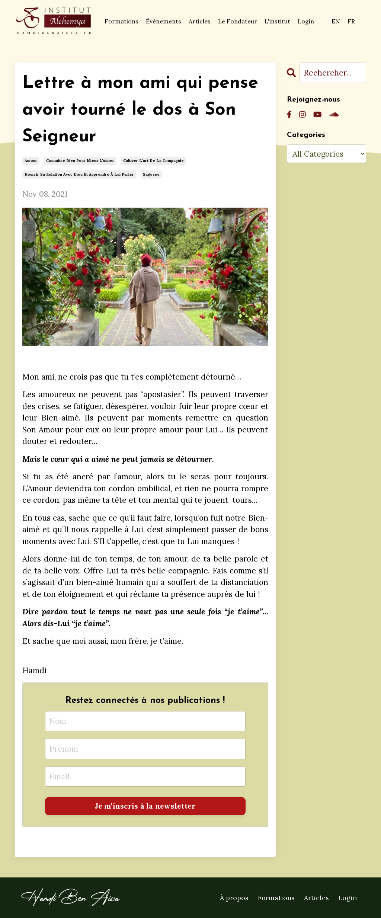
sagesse (151, 174)
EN (336, 21)
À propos (234, 897)
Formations (121, 21)
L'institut (277, 21)
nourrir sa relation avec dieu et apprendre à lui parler (79, 174)
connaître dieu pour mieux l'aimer (80, 160)
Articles (200, 21)
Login (306, 21)
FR (351, 21)
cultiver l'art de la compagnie (153, 160)
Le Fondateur (237, 21)
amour (31, 160)
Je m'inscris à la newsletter (145, 806)
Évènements (163, 21)
